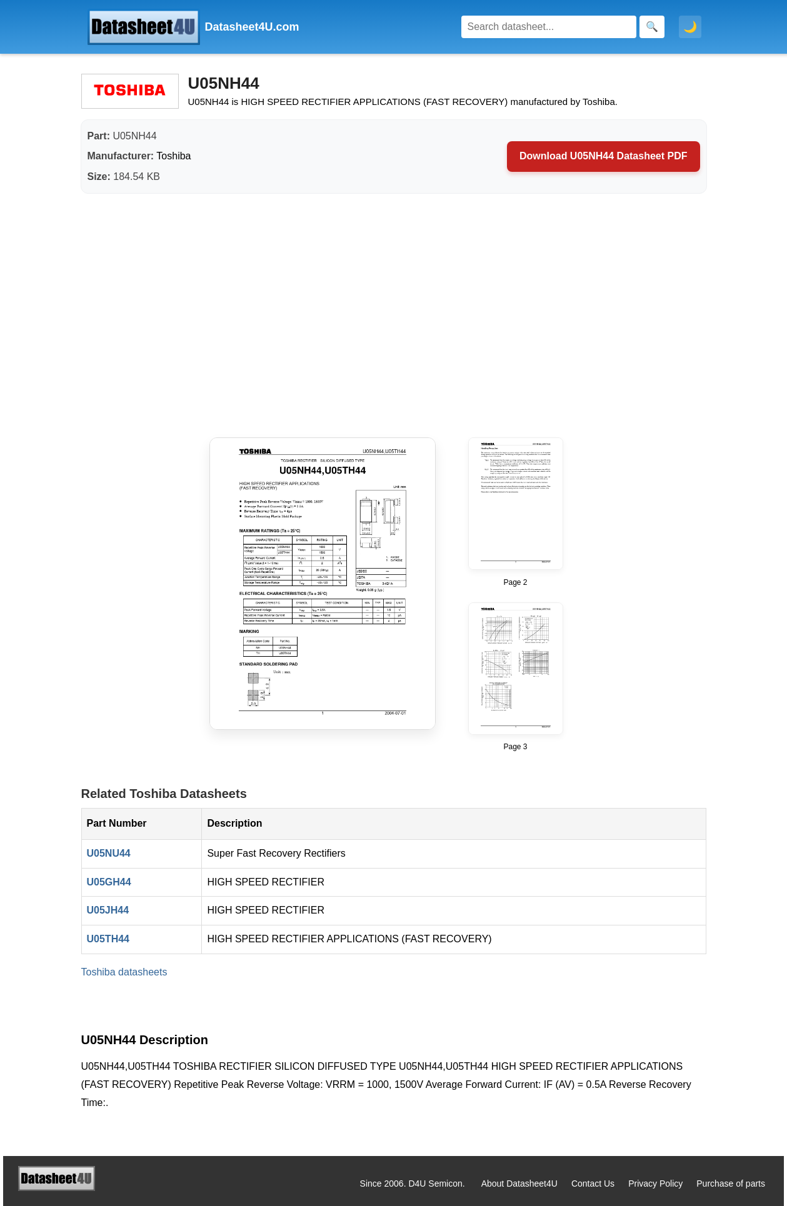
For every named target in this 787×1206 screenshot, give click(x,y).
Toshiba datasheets (124, 972)
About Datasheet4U (519, 1184)
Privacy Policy (655, 1184)
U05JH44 (108, 910)
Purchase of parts (730, 1184)
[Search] (548, 27)
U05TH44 (108, 939)
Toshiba (173, 156)
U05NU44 (109, 853)
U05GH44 (109, 882)
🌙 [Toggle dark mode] (690, 27)
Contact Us (592, 1184)
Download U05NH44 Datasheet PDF (603, 156)
